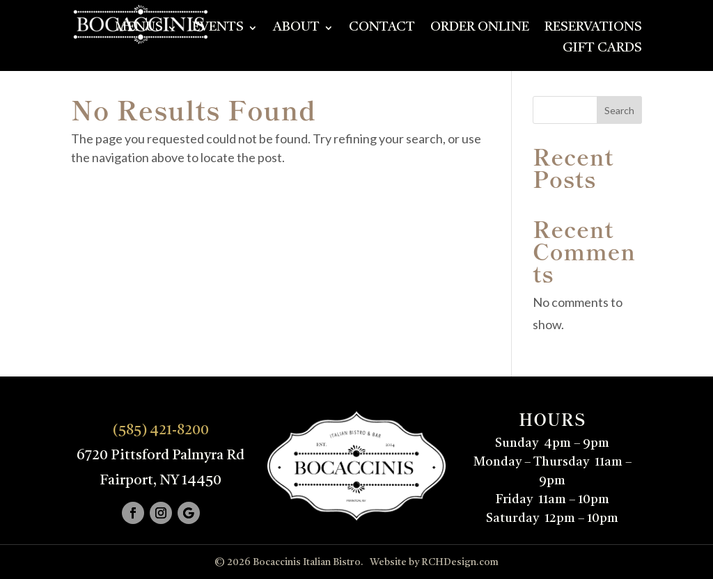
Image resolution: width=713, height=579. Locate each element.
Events (218, 28)
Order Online (479, 28)
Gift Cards (602, 49)
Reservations (593, 28)
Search (619, 110)
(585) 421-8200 (161, 431)
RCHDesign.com (460, 562)
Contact (382, 28)
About (296, 28)
